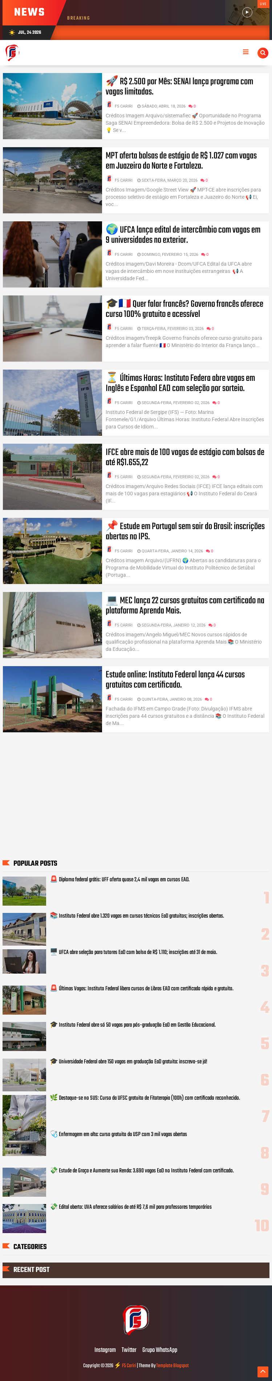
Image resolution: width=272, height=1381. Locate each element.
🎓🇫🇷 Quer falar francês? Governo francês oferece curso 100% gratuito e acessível (184, 309)
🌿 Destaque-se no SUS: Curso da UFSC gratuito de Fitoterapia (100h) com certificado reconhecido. (145, 1098)
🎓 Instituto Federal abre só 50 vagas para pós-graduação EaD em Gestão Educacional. (133, 1025)
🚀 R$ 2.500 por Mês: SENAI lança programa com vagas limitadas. (179, 87)
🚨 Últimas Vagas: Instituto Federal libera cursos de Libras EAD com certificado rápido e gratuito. (142, 989)
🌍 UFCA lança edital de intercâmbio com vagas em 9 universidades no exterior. (183, 235)
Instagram (105, 1350)
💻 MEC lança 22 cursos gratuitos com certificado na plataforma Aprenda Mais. (185, 605)
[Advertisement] (136, 802)
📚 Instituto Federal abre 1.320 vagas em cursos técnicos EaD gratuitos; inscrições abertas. (137, 916)
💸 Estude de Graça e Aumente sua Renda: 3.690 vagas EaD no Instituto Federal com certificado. (142, 1171)
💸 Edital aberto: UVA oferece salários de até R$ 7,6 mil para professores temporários (131, 1207)
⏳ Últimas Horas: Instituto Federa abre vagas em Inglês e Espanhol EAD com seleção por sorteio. (180, 383)
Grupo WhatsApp (159, 1350)
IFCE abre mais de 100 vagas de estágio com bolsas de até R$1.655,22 (185, 457)
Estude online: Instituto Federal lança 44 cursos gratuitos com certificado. (175, 680)
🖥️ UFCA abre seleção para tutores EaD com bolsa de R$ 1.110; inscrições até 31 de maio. (133, 952)
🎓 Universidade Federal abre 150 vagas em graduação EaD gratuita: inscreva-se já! (128, 1062)
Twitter (129, 1350)
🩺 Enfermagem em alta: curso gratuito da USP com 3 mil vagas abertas (118, 1134)
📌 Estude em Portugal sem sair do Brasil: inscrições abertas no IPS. (185, 531)
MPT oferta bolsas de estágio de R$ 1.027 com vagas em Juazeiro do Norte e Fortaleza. (181, 161)
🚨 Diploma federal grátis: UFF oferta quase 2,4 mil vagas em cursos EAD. (120, 880)
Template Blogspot (172, 1366)
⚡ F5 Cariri (125, 1366)
